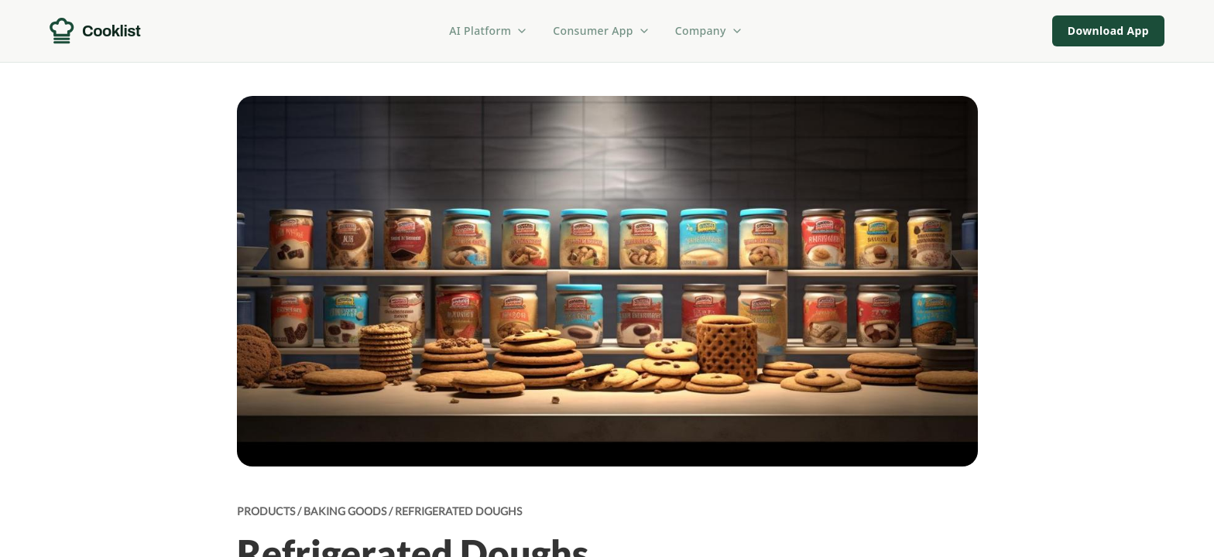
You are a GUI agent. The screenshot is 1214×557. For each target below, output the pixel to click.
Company (709, 30)
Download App (1108, 30)
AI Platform (488, 30)
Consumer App (601, 30)
